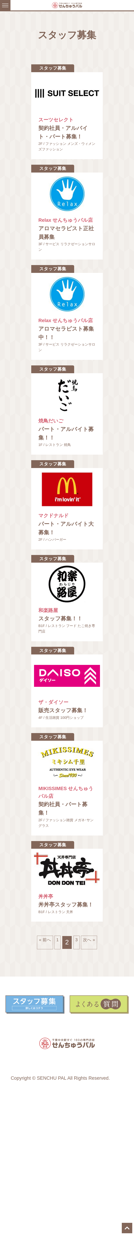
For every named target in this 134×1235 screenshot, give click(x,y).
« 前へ (38, 1063)
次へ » (91, 1063)
